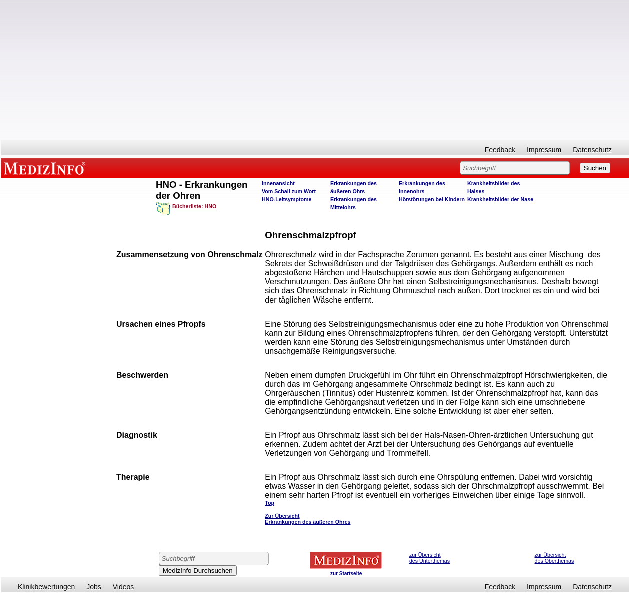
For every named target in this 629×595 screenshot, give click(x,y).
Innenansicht (278, 183)
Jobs (93, 587)
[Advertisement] (315, 70)
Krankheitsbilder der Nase (500, 199)
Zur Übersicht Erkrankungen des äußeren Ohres (307, 519)
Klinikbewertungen (46, 587)
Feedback (500, 150)
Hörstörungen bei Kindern (432, 199)
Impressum (544, 150)
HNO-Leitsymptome (286, 199)
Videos (123, 587)
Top (269, 503)
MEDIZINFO (46, 168)
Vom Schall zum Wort (289, 191)
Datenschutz (592, 150)
